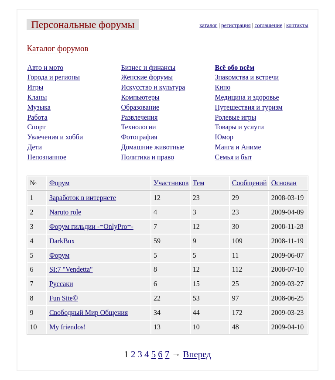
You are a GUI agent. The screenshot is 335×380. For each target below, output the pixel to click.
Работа (37, 117)
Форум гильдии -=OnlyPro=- (91, 226)
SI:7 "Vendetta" (71, 269)
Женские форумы (147, 77)
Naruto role (65, 212)
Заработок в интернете (82, 197)
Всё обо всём (235, 67)
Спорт (36, 127)
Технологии (138, 127)
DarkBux (62, 241)
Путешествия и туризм (249, 107)
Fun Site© (63, 298)
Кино (223, 87)
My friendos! (67, 327)
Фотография (139, 137)
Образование (140, 107)
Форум (59, 183)
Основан (284, 183)
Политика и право (147, 157)
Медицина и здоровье (247, 97)
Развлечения (139, 117)
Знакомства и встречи (247, 77)
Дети (34, 147)
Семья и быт (233, 157)
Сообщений (249, 183)
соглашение (269, 25)
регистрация (235, 25)
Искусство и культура (153, 87)
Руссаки (61, 283)
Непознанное (46, 157)
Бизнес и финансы (148, 67)
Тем (198, 183)
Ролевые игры (235, 117)
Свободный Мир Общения (88, 312)
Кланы (37, 97)
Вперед (197, 354)
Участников (171, 183)
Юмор (224, 137)
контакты (297, 25)
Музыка (39, 107)
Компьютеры (140, 97)
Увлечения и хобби (55, 137)
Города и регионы (53, 77)
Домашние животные (152, 147)
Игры (35, 87)
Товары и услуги (239, 127)
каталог (208, 25)
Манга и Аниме (238, 147)
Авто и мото (45, 67)
